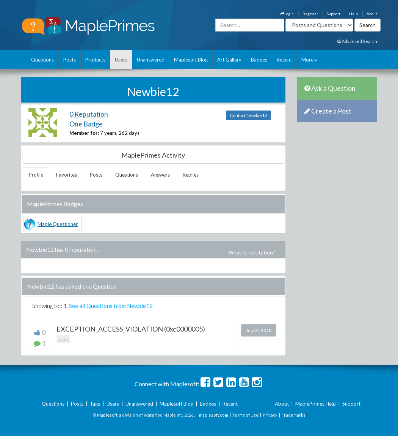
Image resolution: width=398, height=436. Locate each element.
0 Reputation (88, 114)
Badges (259, 60)
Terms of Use (245, 414)
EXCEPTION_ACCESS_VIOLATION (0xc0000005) (130, 329)
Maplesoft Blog (191, 60)
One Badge (86, 124)
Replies (191, 175)
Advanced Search (357, 41)
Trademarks (294, 414)
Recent (284, 60)
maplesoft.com (213, 414)
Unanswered (151, 60)
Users (121, 60)
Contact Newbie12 (248, 115)
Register (310, 13)
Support (333, 13)
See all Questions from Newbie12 (111, 305)
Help (353, 13)
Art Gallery (229, 60)
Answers (160, 175)
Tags (95, 404)
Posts (69, 60)
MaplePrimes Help (315, 404)
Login (287, 13)
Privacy (270, 414)
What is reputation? (251, 252)
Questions (42, 60)
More (309, 60)
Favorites (66, 175)
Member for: (84, 133)
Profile (36, 175)
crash (63, 339)
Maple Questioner (58, 224)
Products (95, 60)
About (372, 13)
